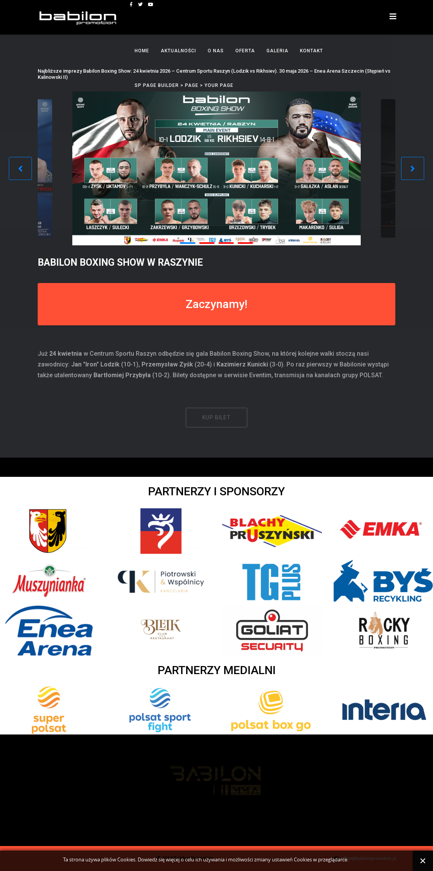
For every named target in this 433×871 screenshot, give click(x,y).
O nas (216, 50)
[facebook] (131, 4)
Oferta (245, 50)
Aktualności (178, 50)
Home (142, 50)
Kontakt (311, 50)
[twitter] (140, 4)
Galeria (277, 50)
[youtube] (150, 4)
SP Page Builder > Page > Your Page (184, 85)
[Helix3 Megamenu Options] (393, 16)
